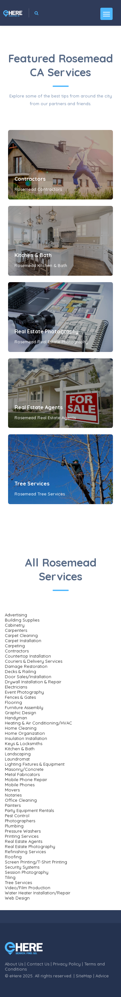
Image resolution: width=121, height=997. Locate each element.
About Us (14, 963)
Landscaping (18, 753)
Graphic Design (20, 712)
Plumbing (14, 825)
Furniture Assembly (24, 707)
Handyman (16, 717)
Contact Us (38, 963)
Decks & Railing (20, 671)
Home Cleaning (20, 728)
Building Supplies (22, 620)
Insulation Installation (26, 738)
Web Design (17, 897)
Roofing (13, 856)
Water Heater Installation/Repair (37, 892)
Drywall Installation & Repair (33, 681)
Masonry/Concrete (24, 769)
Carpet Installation (23, 640)
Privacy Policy (67, 963)
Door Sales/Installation (28, 676)
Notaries (13, 795)
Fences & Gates (20, 697)
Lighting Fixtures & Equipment (35, 764)
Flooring (13, 702)
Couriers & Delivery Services (33, 661)
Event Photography (24, 692)
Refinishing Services (25, 851)
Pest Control (17, 815)
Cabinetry (15, 625)
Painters (13, 805)
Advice (102, 975)
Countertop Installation (28, 656)
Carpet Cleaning (21, 635)
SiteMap (84, 975)
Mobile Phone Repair (26, 779)
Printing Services (21, 836)
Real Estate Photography (46, 331)
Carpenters (16, 630)
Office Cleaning (21, 800)
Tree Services (32, 483)
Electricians (16, 686)
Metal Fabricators (22, 774)
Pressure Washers (23, 831)
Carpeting (15, 645)
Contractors (30, 179)
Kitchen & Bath (33, 255)
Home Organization (25, 733)
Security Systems (22, 867)
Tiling (10, 877)
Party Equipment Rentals (29, 810)
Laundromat (17, 759)
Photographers (20, 820)
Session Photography (26, 872)
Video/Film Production (27, 887)
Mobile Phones (20, 784)
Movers (12, 789)
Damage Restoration (26, 666)
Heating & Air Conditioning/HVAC (38, 722)
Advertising (16, 614)
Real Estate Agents (39, 407)
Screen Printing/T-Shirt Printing (36, 861)
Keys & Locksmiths (23, 743)
